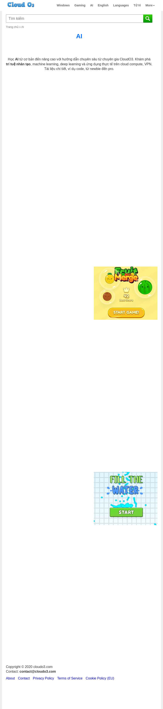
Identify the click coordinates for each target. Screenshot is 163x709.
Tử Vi (137, 5)
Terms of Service (70, 678)
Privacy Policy (43, 678)
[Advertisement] (125, 195)
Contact (24, 678)
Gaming (80, 5)
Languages (121, 5)
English (103, 5)
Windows (63, 5)
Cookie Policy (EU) (100, 678)
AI (91, 5)
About (10, 678)
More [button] (150, 5)
